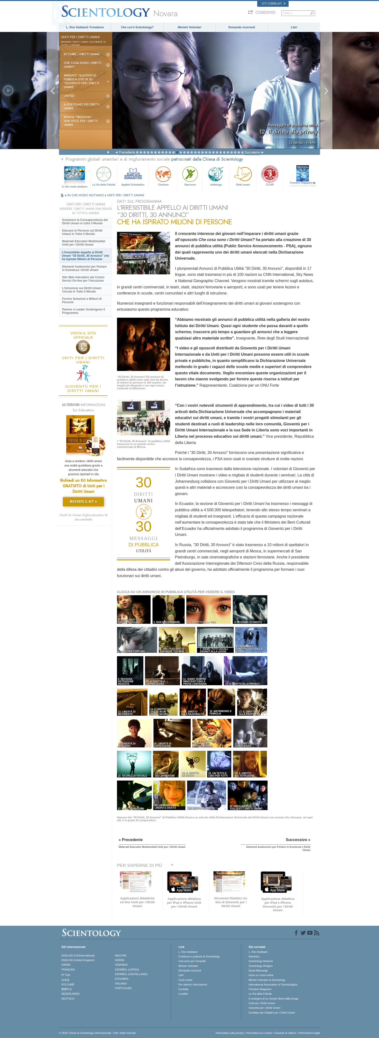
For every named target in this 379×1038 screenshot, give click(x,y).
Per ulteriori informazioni (192, 984)
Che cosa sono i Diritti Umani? (82, 65)
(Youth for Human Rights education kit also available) (83, 517)
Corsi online (185, 979)
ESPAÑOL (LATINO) (127, 969)
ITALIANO (121, 983)
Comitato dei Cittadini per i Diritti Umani (271, 1012)
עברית (65, 975)
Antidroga (216, 175)
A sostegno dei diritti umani (82, 106)
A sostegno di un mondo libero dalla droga (273, 998)
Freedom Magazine (303, 184)
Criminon (163, 175)
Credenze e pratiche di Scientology (199, 956)
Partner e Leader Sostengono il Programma (83, 311)
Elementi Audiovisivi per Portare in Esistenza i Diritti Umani (84, 268)
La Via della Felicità (104, 175)
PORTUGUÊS (123, 988)
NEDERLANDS (70, 993)
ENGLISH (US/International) (78, 955)
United (69, 96)
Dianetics (253, 956)
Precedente (127, 152)
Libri (294, 27)
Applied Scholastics (132, 175)
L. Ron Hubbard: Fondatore (85, 27)
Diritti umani (243, 175)
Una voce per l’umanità (192, 961)
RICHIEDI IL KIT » (83, 501)
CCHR (270, 175)
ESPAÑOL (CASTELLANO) (131, 974)
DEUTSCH (67, 998)
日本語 (65, 979)
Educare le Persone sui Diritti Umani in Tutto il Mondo (82, 232)
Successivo (252, 152)
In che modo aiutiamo (74, 186)
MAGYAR (120, 955)
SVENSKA (121, 964)
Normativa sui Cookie (259, 1032)
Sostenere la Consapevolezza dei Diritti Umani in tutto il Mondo (85, 221)
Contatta (183, 989)
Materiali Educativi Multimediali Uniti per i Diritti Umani (83, 243)
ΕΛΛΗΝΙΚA (122, 978)
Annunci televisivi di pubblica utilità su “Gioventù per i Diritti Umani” (81, 81)
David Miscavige (258, 970)
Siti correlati (273, 3)
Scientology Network (260, 961)
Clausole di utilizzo (285, 1032)
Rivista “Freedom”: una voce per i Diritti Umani (81, 121)
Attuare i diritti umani (81, 54)
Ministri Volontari (189, 27)
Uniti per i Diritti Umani (261, 1003)
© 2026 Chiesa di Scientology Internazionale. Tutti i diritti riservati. (97, 1032)
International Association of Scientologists (272, 984)
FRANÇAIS (68, 969)
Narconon (190, 175)
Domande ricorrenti (241, 27)
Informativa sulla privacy (230, 1032)
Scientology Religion (260, 965)
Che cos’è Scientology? (137, 27)
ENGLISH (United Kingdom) (78, 960)
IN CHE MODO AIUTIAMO (86, 195)
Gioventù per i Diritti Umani (264, 1007)
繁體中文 (66, 989)
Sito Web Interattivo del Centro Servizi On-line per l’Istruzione (83, 279)
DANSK (66, 964)
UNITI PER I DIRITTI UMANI (125, 195)
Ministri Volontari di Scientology (266, 979)
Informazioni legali (309, 1032)
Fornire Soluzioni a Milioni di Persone (82, 300)
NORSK (119, 960)
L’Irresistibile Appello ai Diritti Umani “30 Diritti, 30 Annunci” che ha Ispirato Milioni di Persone (85, 256)
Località (183, 993)
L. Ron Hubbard (187, 951)
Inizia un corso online (260, 975)
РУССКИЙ (67, 984)
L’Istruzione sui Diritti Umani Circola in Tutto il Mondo (81, 289)
